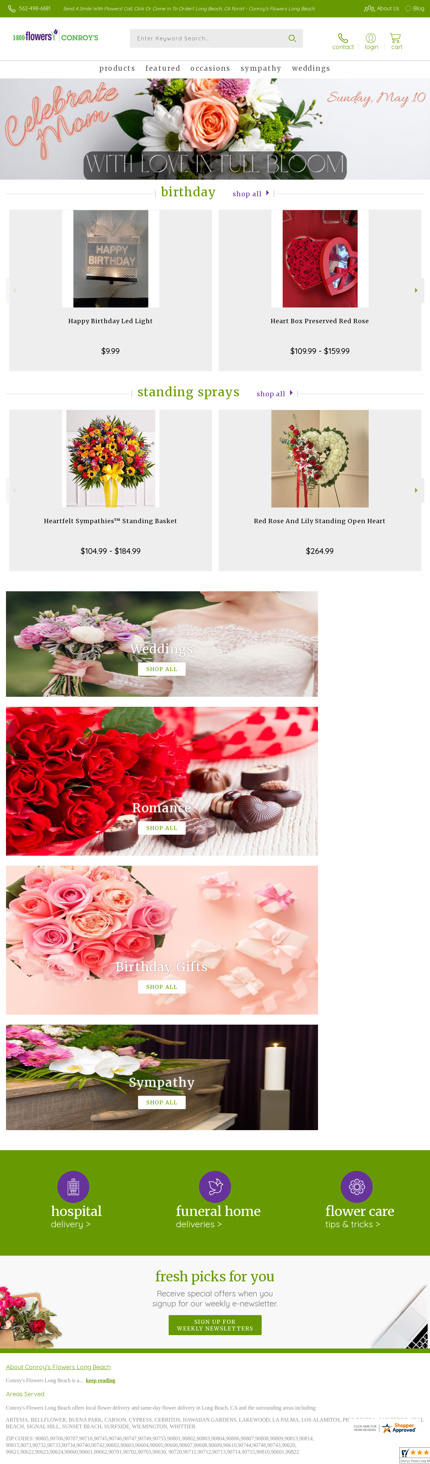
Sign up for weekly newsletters (215, 1046)
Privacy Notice (313, 1457)
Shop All (247, 189)
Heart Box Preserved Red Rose (320, 316)
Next (417, 285)
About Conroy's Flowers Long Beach (58, 1088)
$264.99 (320, 546)
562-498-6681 (35, 8)
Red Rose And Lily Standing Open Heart (320, 516)
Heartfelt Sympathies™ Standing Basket (110, 516)
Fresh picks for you (215, 1010)
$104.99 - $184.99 (111, 546)
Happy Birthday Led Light (110, 316)
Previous (13, 285)
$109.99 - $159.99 (320, 346)
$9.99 (110, 346)
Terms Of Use (274, 1457)
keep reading (100, 1101)
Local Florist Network (361, 1457)
